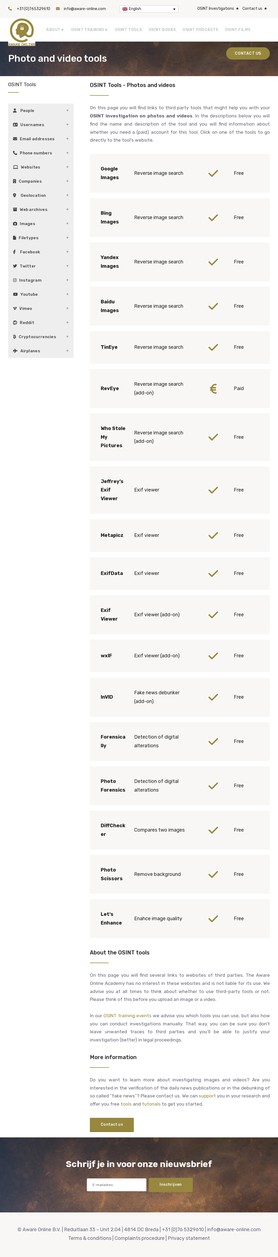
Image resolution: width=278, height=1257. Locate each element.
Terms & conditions (89, 1238)
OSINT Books (162, 29)
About (53, 29)
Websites (26, 167)
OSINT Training (87, 29)
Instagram (27, 280)
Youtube (25, 294)
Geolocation (29, 195)
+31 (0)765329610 (33, 9)
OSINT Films (238, 29)
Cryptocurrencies (34, 336)
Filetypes (26, 237)
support (207, 1096)
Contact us (252, 8)
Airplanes (26, 351)
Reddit (23, 322)
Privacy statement (189, 1238)
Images (24, 223)
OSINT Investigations (215, 8)
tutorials (151, 1104)
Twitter (24, 266)
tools (126, 1104)
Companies (27, 181)
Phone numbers (32, 153)
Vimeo (22, 308)
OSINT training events (127, 1015)
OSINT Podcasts (200, 29)
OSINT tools (128, 29)
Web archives (30, 209)
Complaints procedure (140, 1238)
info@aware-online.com (85, 9)
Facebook (26, 252)
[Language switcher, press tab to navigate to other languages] (148, 9)
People (23, 110)
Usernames (28, 124)
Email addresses (34, 138)
